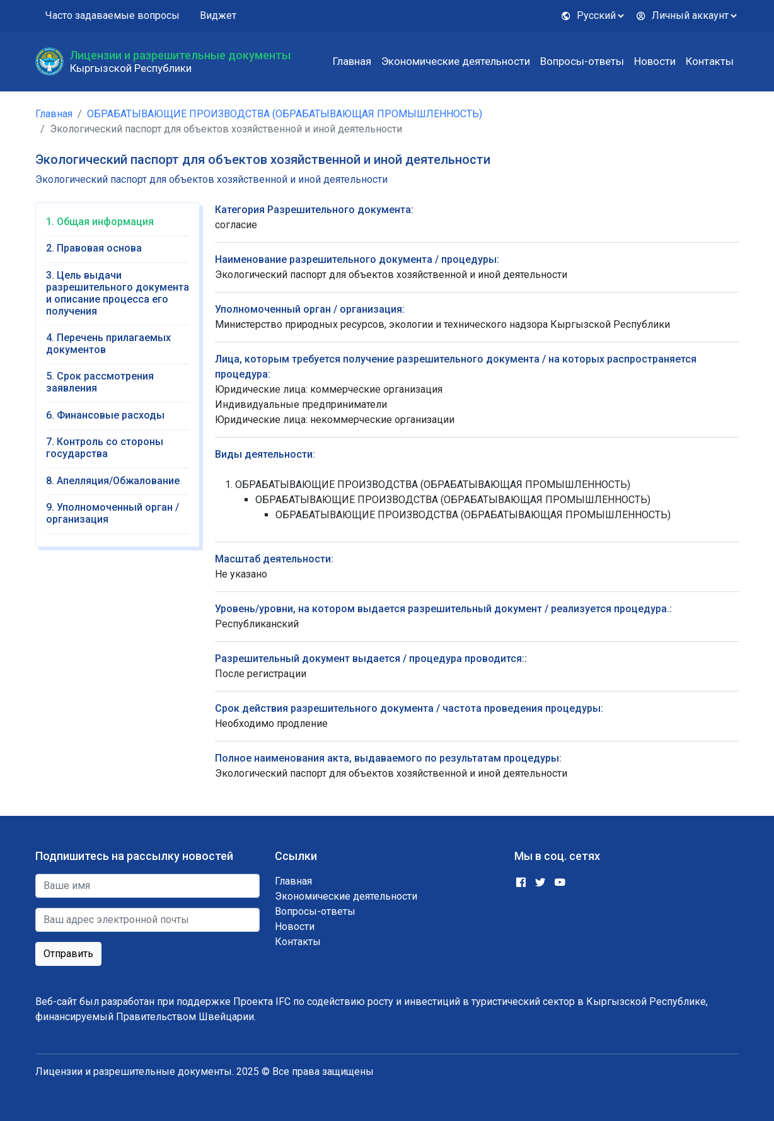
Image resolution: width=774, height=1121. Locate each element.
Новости (655, 61)
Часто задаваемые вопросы (112, 15)
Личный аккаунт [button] (682, 15)
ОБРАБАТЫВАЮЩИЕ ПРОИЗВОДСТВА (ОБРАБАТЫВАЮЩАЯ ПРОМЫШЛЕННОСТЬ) (284, 114)
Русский (588, 15)
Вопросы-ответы (582, 61)
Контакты (710, 61)
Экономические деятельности (455, 61)
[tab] (117, 226)
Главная (352, 61)
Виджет (218, 15)
